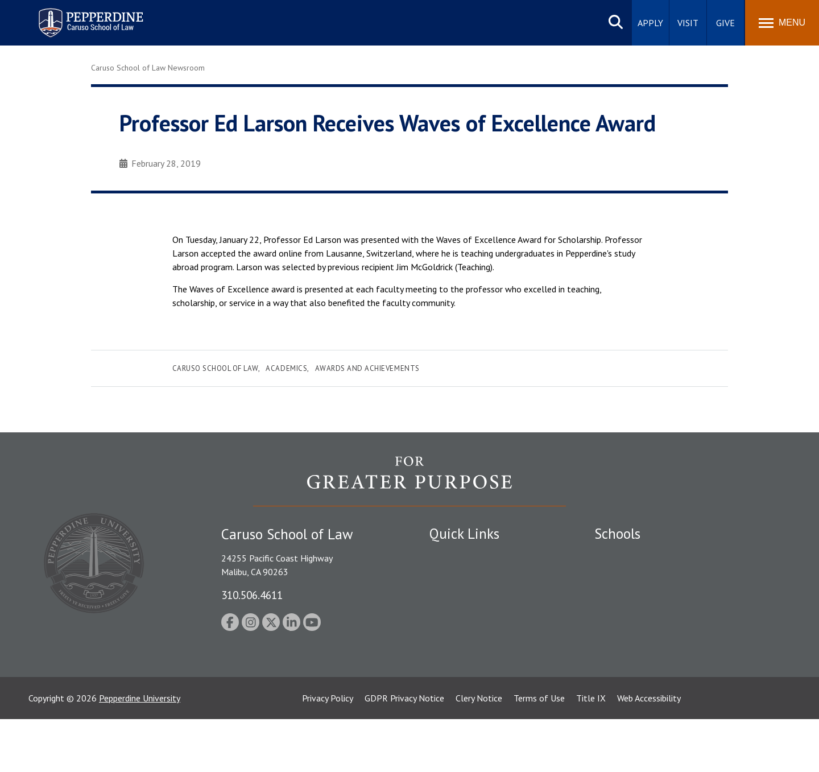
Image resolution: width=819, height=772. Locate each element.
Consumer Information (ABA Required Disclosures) (482, 660)
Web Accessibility (649, 751)
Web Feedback (456, 705)
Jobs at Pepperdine (464, 614)
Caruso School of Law (215, 368)
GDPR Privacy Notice (404, 751)
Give (725, 22)
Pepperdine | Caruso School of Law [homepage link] (89, 15)
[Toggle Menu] (782, 23)
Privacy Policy (327, 751)
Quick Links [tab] (464, 534)
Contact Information (469, 634)
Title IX (591, 751)
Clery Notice (479, 751)
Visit (687, 22)
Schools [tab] (617, 534)
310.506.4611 (252, 595)
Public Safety (454, 555)
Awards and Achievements (367, 368)
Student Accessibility (468, 575)
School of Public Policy (638, 646)
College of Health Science (644, 666)
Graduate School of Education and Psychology (682, 614)
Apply (650, 22)
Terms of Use (539, 751)
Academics (286, 368)
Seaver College (622, 555)
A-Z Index (447, 685)
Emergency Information (474, 594)
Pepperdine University (139, 751)
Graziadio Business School (643, 594)
